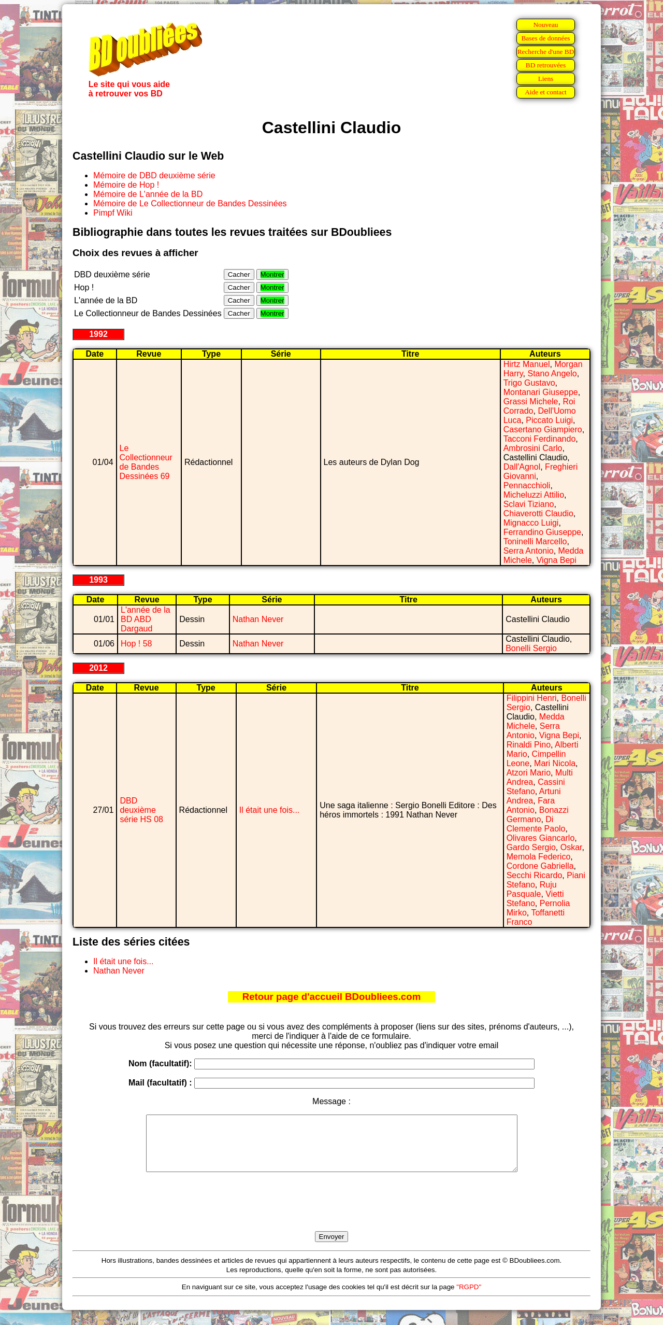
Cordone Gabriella (540, 866)
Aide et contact (546, 92)
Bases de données (545, 38)
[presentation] (331, 1213)
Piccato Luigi (549, 420)
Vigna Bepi (556, 560)
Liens (546, 78)
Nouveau (545, 25)
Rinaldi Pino (529, 744)
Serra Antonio (528, 550)
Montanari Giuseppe (540, 392)
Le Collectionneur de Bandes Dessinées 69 (146, 462)
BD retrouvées (546, 65)
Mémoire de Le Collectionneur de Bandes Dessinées (190, 203)
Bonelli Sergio (531, 648)
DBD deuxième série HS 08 (141, 810)
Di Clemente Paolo (536, 824)
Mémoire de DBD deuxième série (154, 175)
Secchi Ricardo (535, 875)
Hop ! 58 (136, 643)
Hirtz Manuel (526, 364)
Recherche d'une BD (545, 51)
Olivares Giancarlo (541, 838)
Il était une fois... (269, 810)
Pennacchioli (527, 485)
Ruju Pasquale (532, 889)
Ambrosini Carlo (533, 448)
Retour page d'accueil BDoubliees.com (331, 996)
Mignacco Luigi (531, 522)
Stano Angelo (551, 373)
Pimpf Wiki (113, 212)
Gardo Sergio (531, 847)
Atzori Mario (529, 772)
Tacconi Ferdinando (539, 438)
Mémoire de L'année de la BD (148, 194)
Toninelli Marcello (535, 541)
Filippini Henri (532, 698)
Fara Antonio (531, 805)
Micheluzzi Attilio (533, 494)
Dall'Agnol (522, 466)
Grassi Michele (530, 401)
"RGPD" (468, 1298)
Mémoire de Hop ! (126, 184)
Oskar (571, 847)
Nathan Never (258, 619)
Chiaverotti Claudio (538, 513)
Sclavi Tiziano (528, 504)
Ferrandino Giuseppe (542, 532)
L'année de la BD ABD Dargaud (145, 619)
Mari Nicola (554, 763)
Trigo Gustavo (529, 382)
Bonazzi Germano (538, 815)
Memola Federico (539, 856)
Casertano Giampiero (542, 429)
